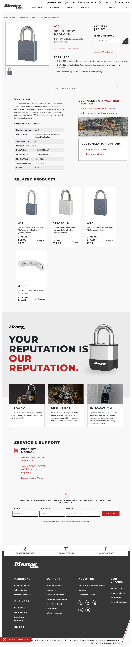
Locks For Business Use (19, 17)
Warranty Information (56, 599)
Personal (22, 579)
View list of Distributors (103, 52)
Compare (41, 240)
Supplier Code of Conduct (101, 643)
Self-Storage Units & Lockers (99, 108)
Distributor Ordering (19, 619)
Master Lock (116, 588)
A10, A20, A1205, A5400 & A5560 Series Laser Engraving (33, 469)
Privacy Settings (58, 640)
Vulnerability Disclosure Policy (93, 640)
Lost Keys (51, 590)
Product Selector (22, 585)
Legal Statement (73, 640)
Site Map (116, 643)
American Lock (118, 593)
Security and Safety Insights (91, 585)
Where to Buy (20, 590)
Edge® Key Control (97, 149)
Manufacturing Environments (100, 113)
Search (112, 7)
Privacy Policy (44, 640)
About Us (86, 579)
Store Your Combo (55, 604)
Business (21, 601)
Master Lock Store (23, 595)
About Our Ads (113, 640)
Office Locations (54, 613)
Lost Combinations (55, 595)
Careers (82, 590)
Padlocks (33, 17)
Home (6, 17)
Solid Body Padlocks (47, 17)
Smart (19, 627)
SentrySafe (116, 597)
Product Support (54, 585)
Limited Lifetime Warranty (33, 478)
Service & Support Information (66, 48)
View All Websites (119, 602)
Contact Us (51, 608)
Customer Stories (86, 595)
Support (53, 579)
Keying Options (95, 154)
